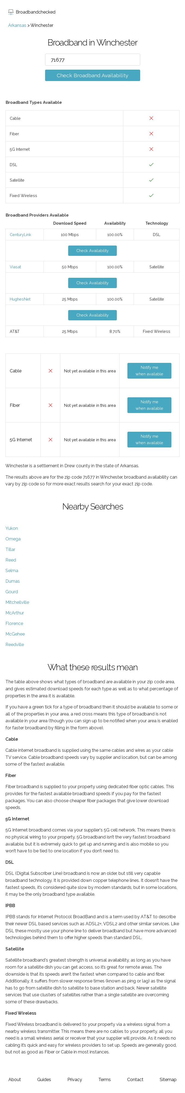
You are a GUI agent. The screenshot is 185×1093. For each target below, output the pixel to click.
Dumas (12, 581)
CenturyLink (20, 234)
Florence (14, 623)
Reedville (14, 644)
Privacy (74, 1079)
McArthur (14, 612)
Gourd (11, 591)
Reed (10, 560)
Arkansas (17, 25)
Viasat (15, 267)
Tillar (10, 549)
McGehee (15, 634)
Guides (44, 1079)
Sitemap (168, 1079)
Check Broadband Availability (92, 75)
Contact (135, 1079)
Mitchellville (17, 602)
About (14, 1079)
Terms (104, 1079)
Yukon (11, 528)
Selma (11, 570)
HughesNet (20, 299)
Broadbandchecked (31, 12)
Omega (13, 538)
